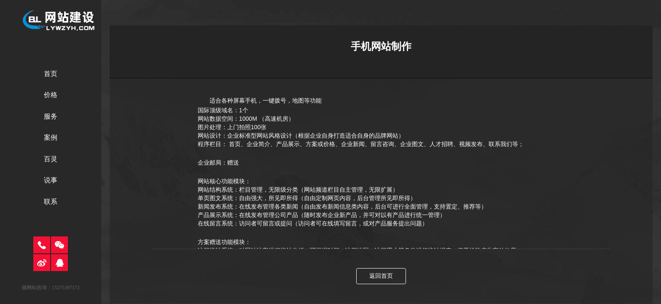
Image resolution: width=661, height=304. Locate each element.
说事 (50, 180)
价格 (50, 94)
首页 (50, 73)
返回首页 (381, 276)
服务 (50, 116)
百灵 (50, 159)
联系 (50, 201)
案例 (50, 137)
